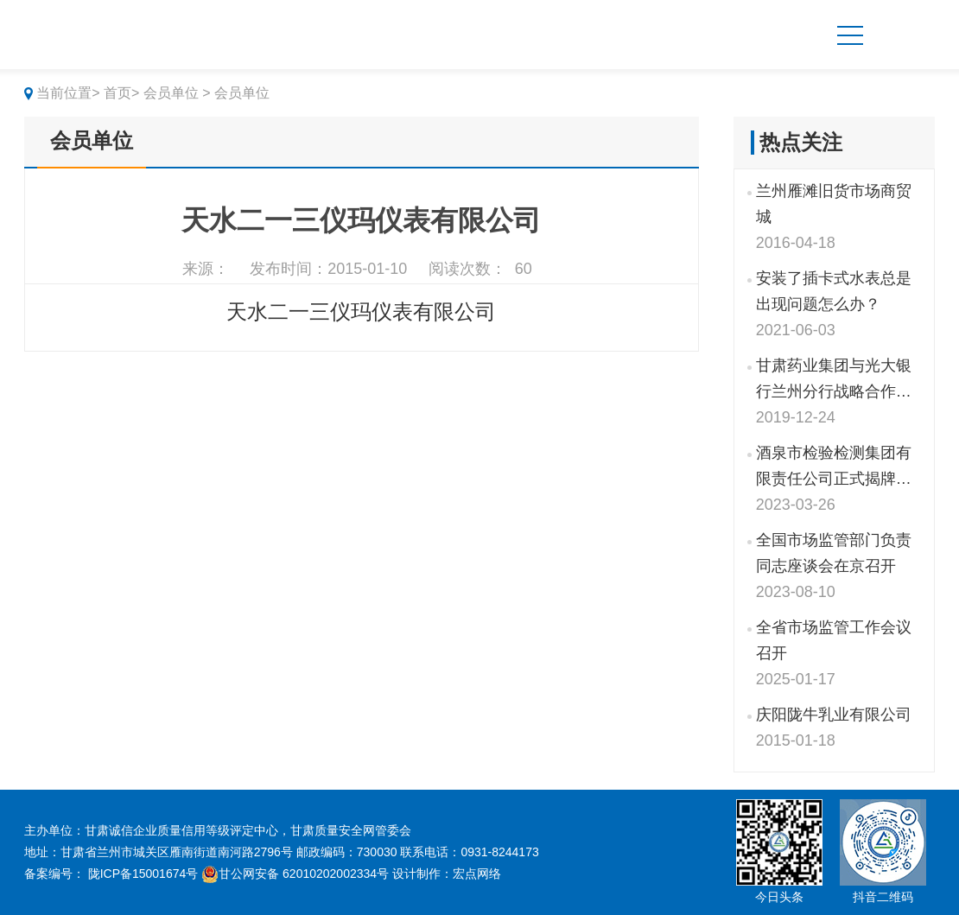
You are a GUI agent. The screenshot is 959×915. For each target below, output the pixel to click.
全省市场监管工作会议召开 (833, 640)
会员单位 (91, 140)
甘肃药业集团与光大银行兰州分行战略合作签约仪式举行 (833, 380)
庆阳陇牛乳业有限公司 (833, 714)
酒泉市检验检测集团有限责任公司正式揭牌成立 (833, 468)
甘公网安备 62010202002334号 (295, 873)
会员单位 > (177, 93)
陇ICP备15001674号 (143, 873)
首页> (121, 93)
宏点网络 (477, 873)
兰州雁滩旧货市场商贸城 (833, 204)
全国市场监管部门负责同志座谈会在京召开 (833, 553)
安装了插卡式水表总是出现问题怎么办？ (833, 291)
